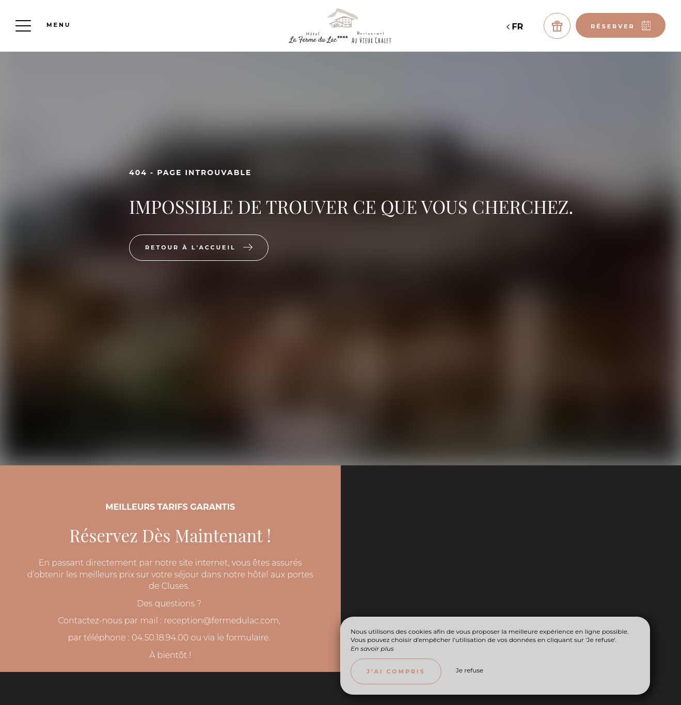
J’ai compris (396, 671)
